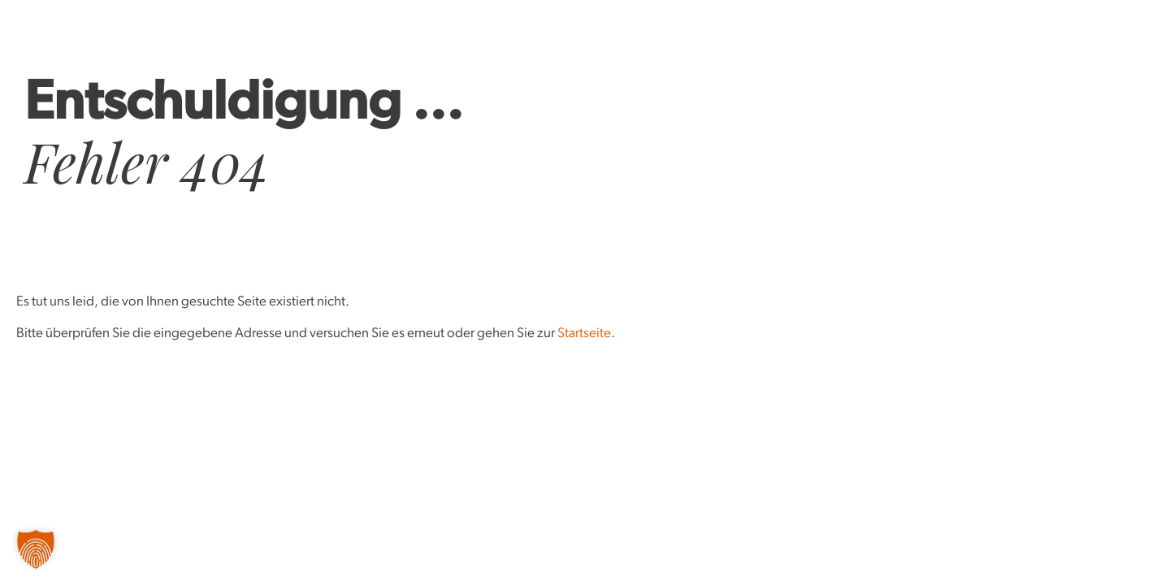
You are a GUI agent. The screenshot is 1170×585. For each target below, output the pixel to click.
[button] (36, 549)
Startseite (584, 333)
